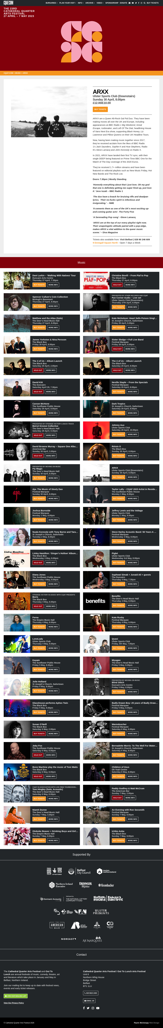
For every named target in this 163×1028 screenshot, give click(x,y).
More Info (53, 285)
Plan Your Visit (68, 3)
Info (81, 3)
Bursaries (52, 3)
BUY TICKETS (39, 734)
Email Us (89, 1001)
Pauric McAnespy (146, 1023)
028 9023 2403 (90, 993)
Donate (123, 3)
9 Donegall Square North (106, 242)
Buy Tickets (153, 3)
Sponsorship (111, 3)
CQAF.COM (8, 73)
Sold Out (117, 285)
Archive (90, 3)
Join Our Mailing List (15, 996)
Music (18, 73)
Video (100, 3)
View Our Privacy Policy (14, 1003)
